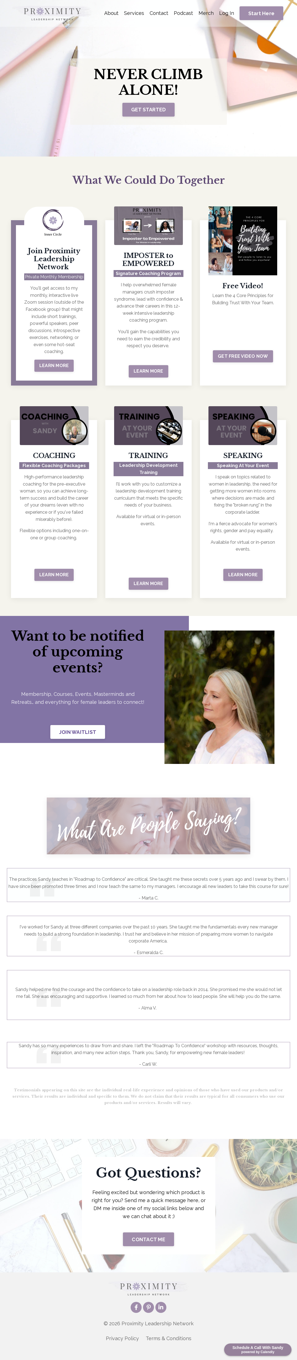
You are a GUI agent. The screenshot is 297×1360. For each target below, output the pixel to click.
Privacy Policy (122, 1346)
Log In (226, 13)
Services (134, 13)
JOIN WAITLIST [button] (77, 732)
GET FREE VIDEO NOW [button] (243, 356)
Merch (206, 13)
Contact (159, 13)
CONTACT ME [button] (148, 1247)
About (111, 13)
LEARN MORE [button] (54, 365)
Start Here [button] (261, 13)
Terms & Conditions (168, 1346)
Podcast (183, 13)
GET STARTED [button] (148, 110)
